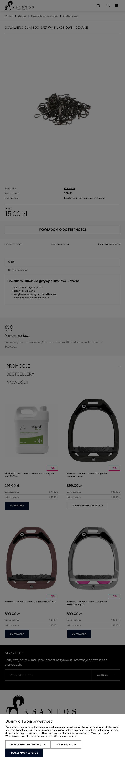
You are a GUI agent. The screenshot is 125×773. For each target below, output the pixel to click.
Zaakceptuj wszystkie (24, 752)
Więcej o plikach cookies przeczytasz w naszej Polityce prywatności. (41, 736)
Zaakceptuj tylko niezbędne (28, 744)
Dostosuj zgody (66, 744)
